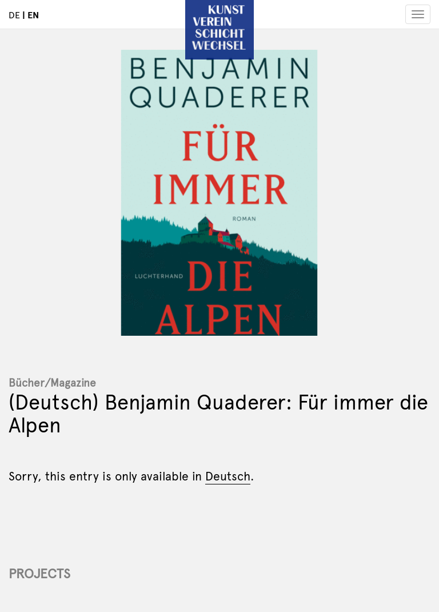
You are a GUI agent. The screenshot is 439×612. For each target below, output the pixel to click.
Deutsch (227, 475)
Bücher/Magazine (52, 382)
